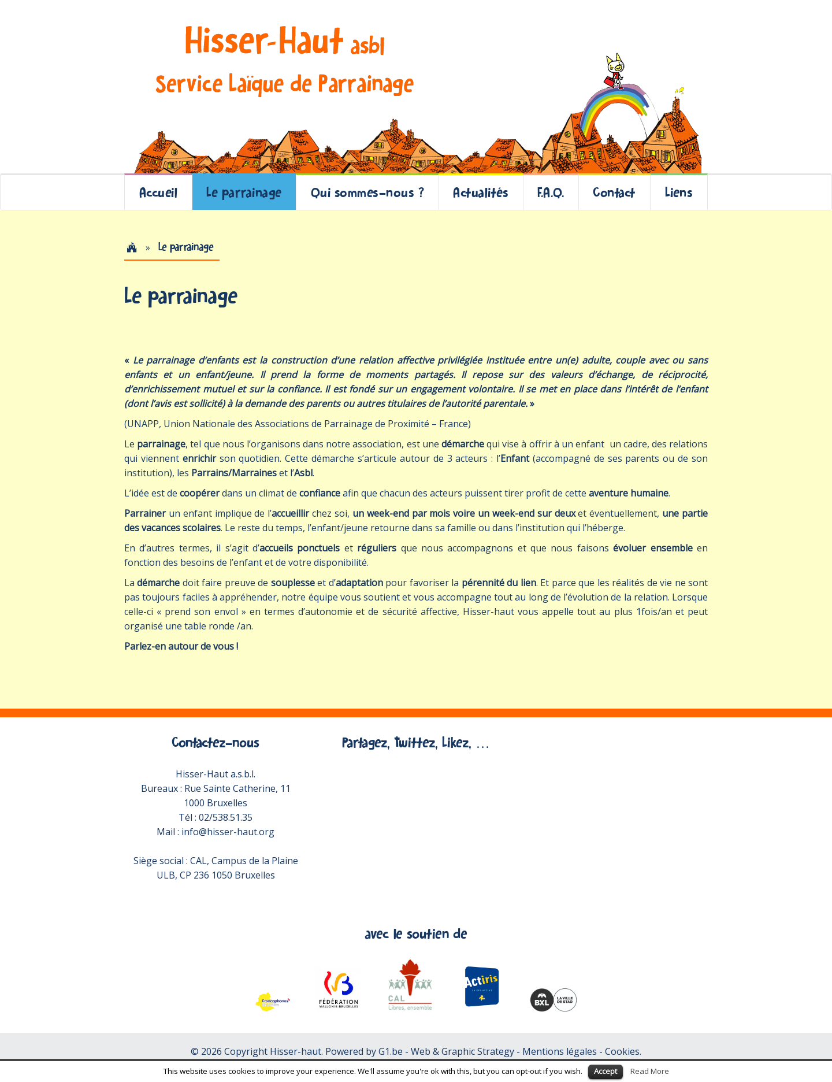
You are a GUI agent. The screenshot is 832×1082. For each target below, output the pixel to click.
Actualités (480, 192)
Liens (679, 192)
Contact (614, 192)
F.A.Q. (550, 192)
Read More (649, 1071)
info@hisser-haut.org (227, 831)
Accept (605, 1071)
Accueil (158, 192)
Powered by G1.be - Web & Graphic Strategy (419, 1051)
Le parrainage (244, 192)
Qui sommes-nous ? (368, 192)
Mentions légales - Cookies (581, 1051)
